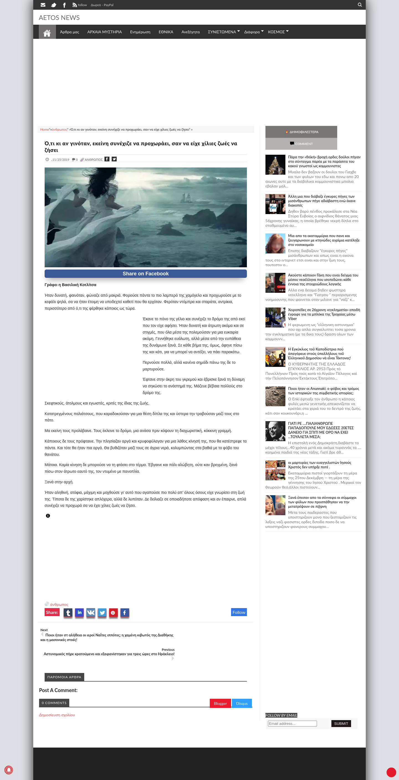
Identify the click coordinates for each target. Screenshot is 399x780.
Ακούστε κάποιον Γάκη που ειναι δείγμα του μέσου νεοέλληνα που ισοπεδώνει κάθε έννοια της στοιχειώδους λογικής (323, 267)
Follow (238, 612)
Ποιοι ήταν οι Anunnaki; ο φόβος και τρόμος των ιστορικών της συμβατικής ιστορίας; (323, 378)
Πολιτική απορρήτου (142, 775)
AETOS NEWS (61, 17)
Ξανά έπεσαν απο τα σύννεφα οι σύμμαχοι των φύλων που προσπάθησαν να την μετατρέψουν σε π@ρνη (322, 490)
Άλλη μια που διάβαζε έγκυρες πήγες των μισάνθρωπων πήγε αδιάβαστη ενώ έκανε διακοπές (322, 188)
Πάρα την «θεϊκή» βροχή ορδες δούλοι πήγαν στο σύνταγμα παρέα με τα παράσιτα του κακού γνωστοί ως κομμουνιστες (324, 149)
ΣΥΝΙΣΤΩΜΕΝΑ (222, 31)
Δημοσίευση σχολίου (57, 695)
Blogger (220, 683)
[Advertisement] (199, 81)
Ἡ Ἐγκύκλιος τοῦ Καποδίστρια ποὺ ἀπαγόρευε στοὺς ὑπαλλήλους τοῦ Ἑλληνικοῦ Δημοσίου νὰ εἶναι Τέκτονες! (319, 341)
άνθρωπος (59, 604)
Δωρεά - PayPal (102, 5)
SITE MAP (117, 775)
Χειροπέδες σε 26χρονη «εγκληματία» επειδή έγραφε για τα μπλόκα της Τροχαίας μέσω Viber (324, 302)
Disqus (242, 683)
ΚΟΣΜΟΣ (276, 31)
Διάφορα (252, 31)
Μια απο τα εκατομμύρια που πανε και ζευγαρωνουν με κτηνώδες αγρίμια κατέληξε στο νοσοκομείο (324, 228)
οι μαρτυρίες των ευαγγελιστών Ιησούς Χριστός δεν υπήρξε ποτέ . (319, 452)
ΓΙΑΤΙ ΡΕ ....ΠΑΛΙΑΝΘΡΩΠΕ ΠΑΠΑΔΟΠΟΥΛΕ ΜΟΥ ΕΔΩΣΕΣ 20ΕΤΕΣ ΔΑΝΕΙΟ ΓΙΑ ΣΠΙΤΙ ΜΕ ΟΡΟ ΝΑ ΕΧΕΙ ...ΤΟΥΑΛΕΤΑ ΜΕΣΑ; (321, 418)
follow (79, 5)
